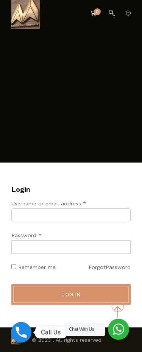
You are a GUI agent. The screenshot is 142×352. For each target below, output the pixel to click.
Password (26, 235)
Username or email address (48, 203)
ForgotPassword (110, 267)
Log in (71, 294)
